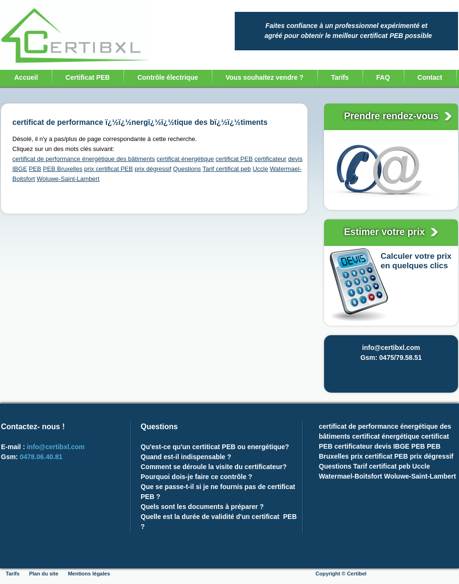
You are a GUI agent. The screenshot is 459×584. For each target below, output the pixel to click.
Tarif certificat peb (226, 168)
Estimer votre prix (386, 231)
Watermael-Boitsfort (350, 476)
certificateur (270, 158)
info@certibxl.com (56, 447)
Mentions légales (89, 573)
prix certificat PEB (108, 168)
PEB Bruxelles (62, 168)
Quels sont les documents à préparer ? (203, 506)
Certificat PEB (88, 77)
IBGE (19, 168)
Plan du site (43, 573)
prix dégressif (152, 168)
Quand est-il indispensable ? (186, 457)
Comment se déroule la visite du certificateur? (214, 467)
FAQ (383, 77)
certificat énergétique (185, 158)
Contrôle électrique (167, 77)
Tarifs (340, 77)
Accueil (26, 77)
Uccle (260, 168)
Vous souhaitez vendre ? (265, 77)
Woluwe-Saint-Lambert (68, 178)
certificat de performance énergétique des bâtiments (83, 158)
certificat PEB (234, 158)
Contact (430, 77)
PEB (35, 168)
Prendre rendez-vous (392, 116)
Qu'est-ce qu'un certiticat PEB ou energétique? (215, 447)
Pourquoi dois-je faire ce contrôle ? (197, 476)
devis (295, 158)
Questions (187, 168)
